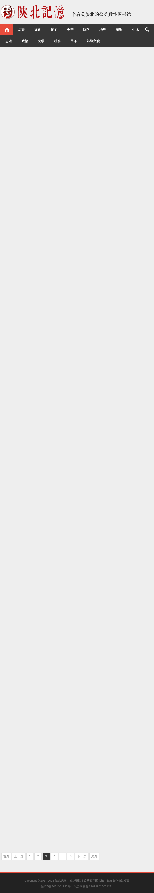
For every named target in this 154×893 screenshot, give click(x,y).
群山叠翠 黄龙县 (93, 829)
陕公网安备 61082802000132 (93, 886)
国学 (86, 29)
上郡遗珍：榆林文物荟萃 (24, 424)
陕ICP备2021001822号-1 (57, 886)
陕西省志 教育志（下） (22, 810)
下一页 (82, 856)
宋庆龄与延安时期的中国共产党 (106, 164)
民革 (73, 41)
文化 (37, 29)
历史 (21, 29)
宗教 (119, 29)
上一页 (18, 856)
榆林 (64, 434)
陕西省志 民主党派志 (97, 573)
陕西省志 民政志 (17, 681)
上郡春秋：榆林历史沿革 (24, 551)
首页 (6, 29)
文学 (41, 41)
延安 (134, 173)
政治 (25, 41)
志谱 (8, 41)
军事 (70, 29)
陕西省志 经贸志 (93, 701)
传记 (54, 29)
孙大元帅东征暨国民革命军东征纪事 (33, 167)
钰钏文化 (93, 41)
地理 (102, 29)
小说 (135, 29)
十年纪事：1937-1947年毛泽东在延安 (35, 297)
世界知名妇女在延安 (97, 295)
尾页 (94, 856)
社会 (57, 41)
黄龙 (140, 839)
